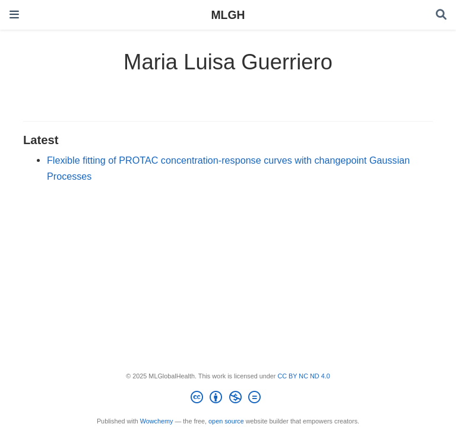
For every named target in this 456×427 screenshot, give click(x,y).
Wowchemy (156, 421)
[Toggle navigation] (14, 15)
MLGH (228, 14)
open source (226, 421)
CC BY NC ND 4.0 (303, 376)
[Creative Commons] (228, 399)
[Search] (441, 15)
